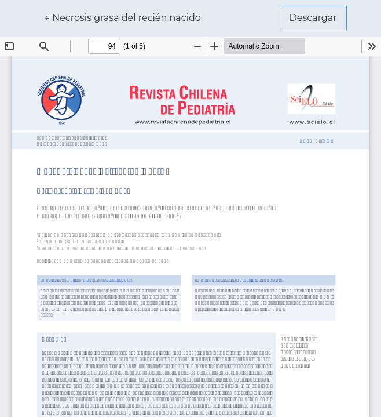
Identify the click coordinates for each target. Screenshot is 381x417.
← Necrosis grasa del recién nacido (122, 16)
